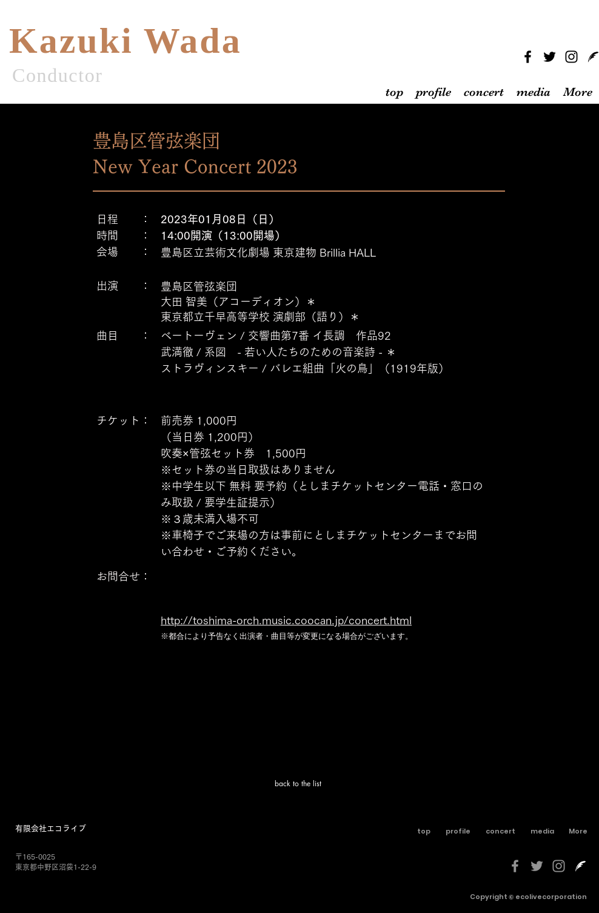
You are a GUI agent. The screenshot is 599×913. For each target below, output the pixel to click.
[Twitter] (549, 57)
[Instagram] (571, 57)
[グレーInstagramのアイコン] (558, 866)
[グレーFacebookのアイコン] (515, 866)
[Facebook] (528, 57)
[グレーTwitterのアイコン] (537, 866)
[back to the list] (299, 784)
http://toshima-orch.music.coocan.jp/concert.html (286, 620)
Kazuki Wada (125, 41)
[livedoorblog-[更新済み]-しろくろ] (580, 866)
